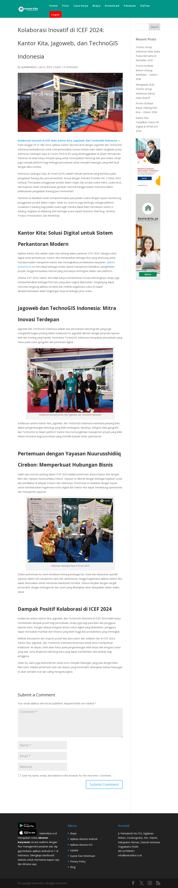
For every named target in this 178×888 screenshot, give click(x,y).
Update (74, 850)
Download (112, 5)
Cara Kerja (81, 5)
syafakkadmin (29, 67)
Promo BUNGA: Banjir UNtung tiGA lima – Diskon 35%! (146, 108)
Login (55, 14)
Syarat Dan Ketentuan (82, 856)
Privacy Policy (78, 861)
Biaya (96, 5)
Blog (72, 867)
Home (53, 5)
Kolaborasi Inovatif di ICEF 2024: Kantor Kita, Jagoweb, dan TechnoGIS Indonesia (67, 140)
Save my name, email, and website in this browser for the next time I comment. (66, 775)
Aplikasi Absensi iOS (81, 844)
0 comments (71, 67)
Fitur (65, 5)
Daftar (145, 5)
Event (58, 67)
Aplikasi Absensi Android (83, 839)
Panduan (130, 5)
